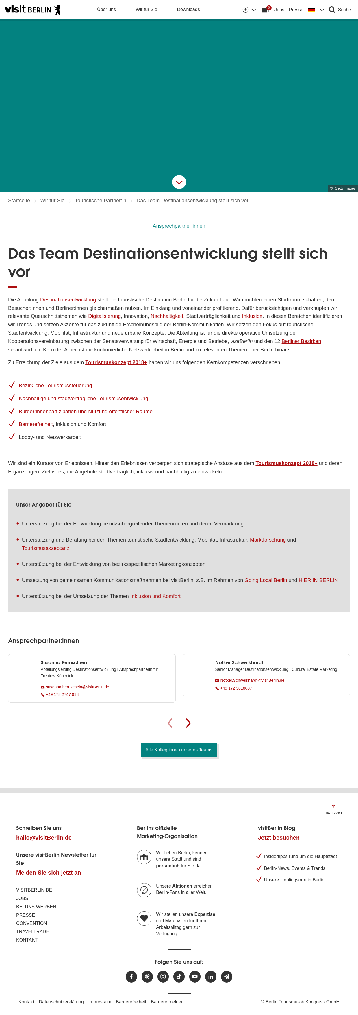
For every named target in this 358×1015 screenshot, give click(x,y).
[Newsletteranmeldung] (226, 977)
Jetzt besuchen (279, 837)
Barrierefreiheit (36, 424)
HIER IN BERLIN (318, 580)
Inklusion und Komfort (155, 596)
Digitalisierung (104, 316)
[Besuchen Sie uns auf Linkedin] (210, 977)
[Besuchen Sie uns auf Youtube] (195, 977)
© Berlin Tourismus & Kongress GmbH (300, 1001)
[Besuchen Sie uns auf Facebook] (131, 977)
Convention (31, 923)
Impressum (99, 1001)
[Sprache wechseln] (316, 9)
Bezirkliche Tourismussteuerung (55, 385)
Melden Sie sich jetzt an (48, 872)
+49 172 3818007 (233, 688)
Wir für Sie (146, 9)
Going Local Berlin (265, 580)
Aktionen (182, 886)
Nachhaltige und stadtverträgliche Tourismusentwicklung (83, 398)
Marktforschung (268, 540)
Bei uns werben (36, 906)
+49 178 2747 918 (60, 694)
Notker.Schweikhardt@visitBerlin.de (250, 680)
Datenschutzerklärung (61, 1001)
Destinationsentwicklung (68, 300)
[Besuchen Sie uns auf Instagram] (163, 977)
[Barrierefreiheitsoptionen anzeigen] (249, 9)
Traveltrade (32, 931)
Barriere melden (167, 1001)
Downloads (188, 9)
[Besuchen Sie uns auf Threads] (147, 977)
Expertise (204, 914)
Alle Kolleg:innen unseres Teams (179, 749)
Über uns (106, 9)
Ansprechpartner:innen (179, 226)
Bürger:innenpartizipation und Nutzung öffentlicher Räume (86, 411)
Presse (296, 9)
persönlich (167, 865)
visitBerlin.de (34, 890)
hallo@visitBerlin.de (44, 837)
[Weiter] (188, 723)
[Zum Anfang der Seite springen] (333, 809)
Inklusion (252, 316)
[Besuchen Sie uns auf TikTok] (179, 977)
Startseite (19, 200)
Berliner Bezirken (301, 341)
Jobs (279, 9)
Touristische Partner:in (100, 200)
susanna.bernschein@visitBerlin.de (75, 687)
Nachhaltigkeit (167, 316)
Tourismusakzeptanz (45, 548)
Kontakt (27, 940)
